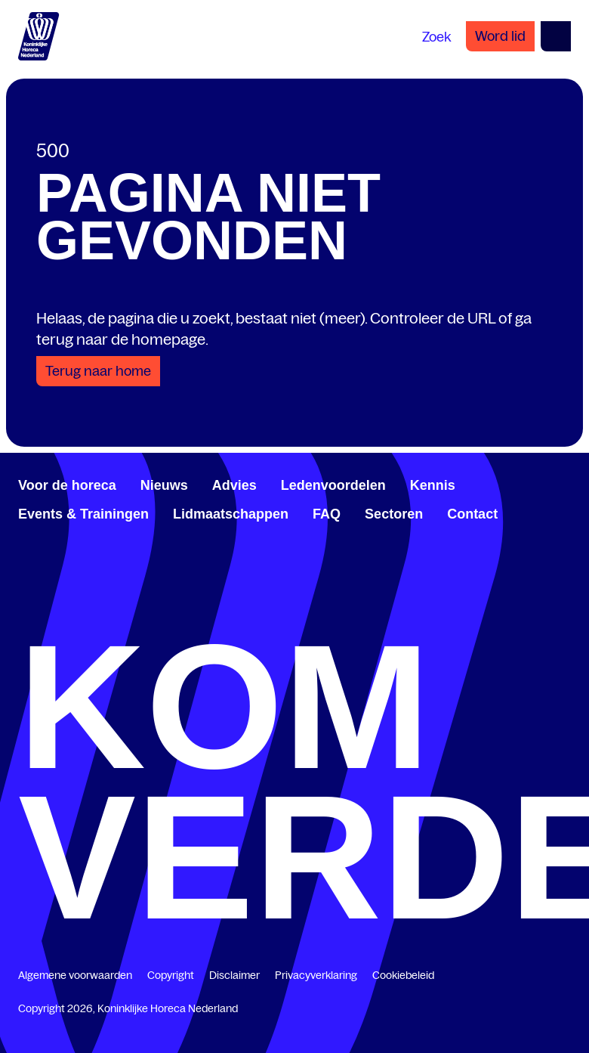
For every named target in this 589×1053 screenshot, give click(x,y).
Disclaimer (234, 975)
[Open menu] (556, 36)
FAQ (327, 514)
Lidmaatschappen (230, 514)
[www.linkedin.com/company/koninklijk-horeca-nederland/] (36, 602)
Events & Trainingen (83, 514)
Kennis (432, 485)
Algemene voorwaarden (75, 975)
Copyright (170, 975)
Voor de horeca (67, 485)
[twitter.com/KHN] (48, 602)
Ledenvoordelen (333, 485)
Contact (472, 514)
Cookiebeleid (403, 975)
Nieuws (164, 485)
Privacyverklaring (316, 975)
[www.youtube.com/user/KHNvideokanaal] (60, 602)
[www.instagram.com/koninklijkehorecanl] (72, 602)
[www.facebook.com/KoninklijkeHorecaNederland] (24, 602)
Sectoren (394, 514)
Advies (234, 485)
